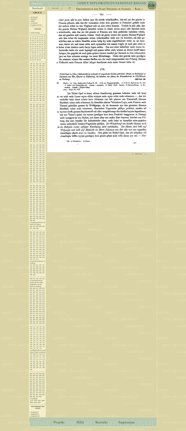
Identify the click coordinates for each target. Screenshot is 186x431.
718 (40, 333)
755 (31, 348)
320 (31, 153)
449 (43, 203)
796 (37, 368)
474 (43, 213)
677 (37, 315)
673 (40, 313)
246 (34, 122)
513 (40, 236)
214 (43, 108)
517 (37, 238)
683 (40, 317)
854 (43, 393)
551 (34, 251)
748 (40, 344)
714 (43, 331)
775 (34, 360)
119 (43, 69)
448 (40, 203)
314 (43, 149)
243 (40, 120)
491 (34, 220)
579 (34, 267)
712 (37, 331)
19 (33, 38)
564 (43, 255)
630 (31, 298)
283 (40, 135)
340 (31, 160)
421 (34, 193)
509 (43, 234)
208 (40, 106)
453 (40, 205)
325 (31, 155)
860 (31, 397)
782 (40, 362)
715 (31, 333)
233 (40, 116)
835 (31, 387)
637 (37, 300)
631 (34, 298)
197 (37, 100)
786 (37, 364)
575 (37, 265)
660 (31, 309)
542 (37, 248)
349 (43, 162)
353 (40, 164)
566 (34, 257)
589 (34, 271)
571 (34, 259)
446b (43, 400)
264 (43, 128)
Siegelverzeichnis (36, 25)
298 (40, 141)
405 (31, 188)
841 (34, 389)
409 (43, 188)
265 (31, 129)
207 (37, 106)
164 (43, 87)
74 (30, 54)
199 (43, 100)
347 (37, 162)
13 (35, 37)
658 (40, 308)
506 (34, 234)
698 (40, 323)
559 (43, 253)
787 (40, 364)
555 (31, 253)
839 (43, 387)
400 (31, 186)
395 (31, 182)
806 (34, 375)
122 (37, 71)
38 (44, 42)
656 (34, 308)
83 (35, 56)
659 (43, 308)
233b (35, 400)
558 (40, 253)
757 (37, 348)
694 (43, 321)
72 (42, 52)
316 (34, 151)
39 (30, 44)
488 (40, 219)
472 (37, 213)
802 (37, 373)
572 (37, 259)
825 (31, 383)
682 (37, 317)
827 (37, 383)
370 (31, 172)
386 (34, 178)
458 (40, 207)
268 (40, 129)
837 (37, 387)
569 (43, 257)
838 (40, 387)
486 (34, 219)
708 (40, 329)
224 (43, 112)
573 (31, 265)
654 (43, 306)
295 (31, 141)
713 (40, 331)
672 (37, 313)
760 (34, 354)
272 (37, 131)
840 (31, 389)
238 (40, 118)
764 (31, 356)
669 (43, 311)
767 (40, 356)
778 (43, 360)
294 (43, 139)
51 (42, 46)
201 (34, 104)
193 (40, 98)
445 (31, 203)
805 (31, 375)
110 (31, 68)
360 (31, 168)
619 (43, 292)
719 (43, 333)
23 (42, 38)
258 (40, 126)
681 (34, 317)
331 (34, 157)
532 (37, 244)
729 (43, 337)
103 (40, 64)
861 (34, 397)
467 (37, 211)
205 (31, 106)
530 (31, 244)
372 (37, 172)
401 (34, 186)
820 (31, 381)
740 (31, 342)
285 (31, 137)
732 (37, 339)
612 (37, 290)
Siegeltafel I (34, 412)
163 (40, 87)
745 (31, 344)
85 (40, 56)
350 (31, 164)
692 (37, 321)
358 (40, 166)
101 (34, 64)
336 (34, 158)
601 (34, 279)
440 (31, 201)
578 (31, 267)
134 (43, 75)
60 (30, 50)
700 (31, 327)
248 (40, 122)
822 (37, 381)
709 (43, 329)
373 (40, 172)
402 (37, 186)
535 (31, 246)
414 (43, 189)
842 (37, 389)
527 (37, 242)
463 (40, 209)
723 (40, 335)
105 (31, 66)
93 (42, 58)
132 (37, 75)
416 (34, 191)
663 (40, 309)
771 (37, 358)
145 (31, 81)
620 (31, 294)
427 (37, 195)
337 (37, 158)
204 (43, 104)
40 (33, 44)
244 (43, 120)
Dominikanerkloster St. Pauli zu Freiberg (37, 223)
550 (31, 251)
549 (43, 249)
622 (37, 294)
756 (34, 348)
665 (31, 311)
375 (31, 174)
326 (34, 155)
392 (37, 180)
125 (31, 73)
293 (40, 139)
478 (40, 215)
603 (40, 279)
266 (34, 129)
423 (40, 193)
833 (40, 385)
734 (43, 339)
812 (37, 377)
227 (37, 114)
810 (31, 377)
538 (40, 246)
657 (37, 308)
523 (40, 240)
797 (40, 368)
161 (34, 87)
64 (40, 50)
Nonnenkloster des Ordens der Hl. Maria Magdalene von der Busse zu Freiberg (36, 283)
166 (34, 89)
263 (40, 128)
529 (43, 242)
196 (34, 100)
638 (40, 300)
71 (40, 52)
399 (43, 182)
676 (34, 315)
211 (34, 108)
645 (31, 304)
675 (31, 315)
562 (37, 255)
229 (43, 114)
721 (34, 335)
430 (31, 197)
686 (34, 319)
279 (43, 133)
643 (40, 302)
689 (43, 319)
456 (34, 207)
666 (34, 311)
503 (40, 232)
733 (40, 339)
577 (43, 265)
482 (37, 217)
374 (43, 172)
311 (34, 149)
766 (37, 356)
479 (43, 215)
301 (34, 145)
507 (37, 234)
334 (43, 157)
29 (40, 40)
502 (37, 232)
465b (31, 402)
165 (31, 89)
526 (34, 242)
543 (40, 248)
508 (40, 234)
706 (34, 329)
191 (34, 98)
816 (34, 379)
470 (31, 213)
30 (42, 40)
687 (37, 319)
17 (44, 37)
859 (43, 395)
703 (40, 327)
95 (30, 60)
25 (30, 40)
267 (37, 129)
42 (37, 44)
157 (37, 85)
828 (40, 383)
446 (34, 203)
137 (37, 77)
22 (40, 38)
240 (31, 120)
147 (37, 81)
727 (37, 337)
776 (37, 360)
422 (37, 193)
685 (31, 319)
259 (43, 126)
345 (31, 162)
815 (31, 379)
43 (40, 44)
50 (40, 46)
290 (31, 139)
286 (34, 137)
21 (37, 38)
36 (40, 42)
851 (34, 393)
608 (40, 288)
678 (40, 315)
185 (31, 97)
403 (40, 186)
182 (37, 95)
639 (43, 300)
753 (40, 346)
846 (34, 391)
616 (34, 292)
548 (40, 249)
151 (34, 83)
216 (34, 110)
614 (43, 290)
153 (40, 83)
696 (34, 323)
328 (40, 155)
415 (31, 191)
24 (44, 38)
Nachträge (34, 399)
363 (40, 168)
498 (34, 228)
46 (30, 46)
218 (40, 110)
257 (37, 126)
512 (37, 236)
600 (31, 279)
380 (31, 176)
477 (37, 215)
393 (40, 180)
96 (33, 60)
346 (34, 162)
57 (40, 48)
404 (43, 186)
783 (43, 362)
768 (43, 356)
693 (40, 321)
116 (34, 69)
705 (31, 329)
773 (43, 358)
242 (37, 120)
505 (31, 234)
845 (31, 391)
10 (44, 35)
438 (40, 199)
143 (40, 79)
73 (44, 52)
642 (37, 302)
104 (43, 64)
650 (31, 306)
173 (40, 91)
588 (31, 271)
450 (31, 205)
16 (42, 37)
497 (31, 228)
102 (37, 64)
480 (31, 217)
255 (31, 126)
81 (30, 56)
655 (31, 308)
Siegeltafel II (35, 414)
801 (34, 373)
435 (31, 199)
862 (37, 397)
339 (43, 158)
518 (40, 238)
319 (43, 151)
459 (43, 207)
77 (37, 54)
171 (34, 91)
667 (37, 311)
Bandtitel (34, 19)
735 (31, 340)
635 (31, 300)
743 (40, 342)
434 (43, 197)
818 (40, 379)
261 (34, 128)
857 (37, 395)
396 (34, 182)
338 (40, 158)
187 (37, 97)
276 (34, 133)
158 (40, 85)
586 (40, 269)
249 (43, 122)
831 (34, 385)
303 (40, 145)
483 (40, 217)
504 (43, 232)
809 (43, 375)
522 (37, 240)
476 (34, 215)
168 (40, 89)
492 (31, 226)
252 (37, 124)
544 (43, 248)
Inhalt (33, 21)
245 (31, 122)
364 (43, 168)
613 (40, 290)
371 (34, 172)
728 (40, 337)
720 (31, 335)
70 (37, 52)
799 (31, 369)
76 (35, 54)
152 (37, 83)
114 (43, 68)
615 (31, 292)
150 (31, 83)
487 (37, 219)
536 (34, 246)
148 (40, 81)
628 (40, 296)
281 (34, 135)
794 (31, 368)
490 (31, 220)
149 (43, 81)
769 (31, 358)
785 (34, 364)
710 (31, 331)
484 (43, 217)
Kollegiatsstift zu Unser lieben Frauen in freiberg (38, 351)
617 (37, 292)
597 (43, 273)
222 (37, 112)
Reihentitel (34, 17)
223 (40, 112)
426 (34, 195)
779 (31, 362)
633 (40, 298)
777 (40, 360)
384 (43, 176)
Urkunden (37, 29)
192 (37, 98)
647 (37, 304)
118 (40, 69)
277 (37, 133)
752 (37, 346)
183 (40, 95)
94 (44, 58)
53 (30, 48)
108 (40, 66)
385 (31, 178)
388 (40, 178)
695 (31, 323)
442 (37, 201)
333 (40, 157)
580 (37, 267)
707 (37, 329)
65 (42, 50)
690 (31, 321)
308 (40, 147)
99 (40, 60)
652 (37, 306)
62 (35, 50)
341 (34, 160)
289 (43, 137)
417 (37, 191)
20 (35, 38)
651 (34, 306)
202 (37, 104)
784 (31, 364)
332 (37, 157)
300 (31, 145)
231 (34, 116)
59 (44, 48)
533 (40, 244)
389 (43, 178)
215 (31, 110)
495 (40, 226)
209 (43, 106)
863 (40, 397)
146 (34, 81)
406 (34, 188)
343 (40, 160)
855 (31, 395)
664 (43, 309)
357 (37, 166)
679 (43, 315)
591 (40, 271)
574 (34, 265)
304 (43, 145)
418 (40, 191)
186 (34, 97)
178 (40, 93)
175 (31, 93)
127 (37, 73)
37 (42, 42)
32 (30, 42)
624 (43, 294)
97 (35, 60)
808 (40, 375)
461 (34, 209)
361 (34, 168)
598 (31, 275)
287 (37, 137)
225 (31, 114)
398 (40, 182)
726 (34, 337)
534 (43, 244)
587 (43, 269)
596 (40, 273)
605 (31, 288)
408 (40, 188)
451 (34, 205)
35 (37, 42)
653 (40, 306)
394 (43, 180)
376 (34, 174)
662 (37, 309)
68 (33, 52)
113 (40, 68)
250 (31, 124)
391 (34, 180)
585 (37, 269)
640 (31, 302)
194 (43, 98)
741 (34, 342)
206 (34, 106)
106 (34, 66)
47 (33, 46)
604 (43, 279)
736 (34, 340)
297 (37, 141)
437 (37, 199)
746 (34, 344)
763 (43, 354)
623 (40, 294)
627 (37, 296)
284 (43, 135)
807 (37, 375)
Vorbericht (34, 23)
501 (34, 232)
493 (34, 226)
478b (35, 402)
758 (40, 348)
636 (34, 300)
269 (43, 129)
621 (34, 294)
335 (31, 158)
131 (34, 75)
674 (43, 313)
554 (43, 251)
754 (43, 346)
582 (43, 267)
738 (40, 340)
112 (37, 68)
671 (34, 313)
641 (34, 302)
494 (37, 226)
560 (31, 255)
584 (34, 269)
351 (34, 164)
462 (37, 209)
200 (31, 104)
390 (31, 180)
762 (40, 354)
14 (37, 37)
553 (40, 251)
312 (37, 149)
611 (34, 290)
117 (37, 69)
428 (40, 195)
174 (43, 91)
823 (40, 381)
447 (37, 203)
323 (40, 153)
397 (37, 182)
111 (34, 68)
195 (31, 100)
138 (40, 77)
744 (43, 342)
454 (43, 205)
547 (37, 249)
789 (31, 366)
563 (40, 255)
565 (31, 257)
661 (34, 309)
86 (42, 56)
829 (43, 383)
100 (31, 64)
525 (31, 242)
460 (31, 209)
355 (31, 166)
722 (37, 335)
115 (31, 69)
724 (43, 335)
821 (34, 381)
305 (31, 147)
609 (43, 288)
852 (37, 393)
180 (31, 95)
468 (40, 211)
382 (37, 176)
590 (37, 271)
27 (35, 40)
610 (31, 290)
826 (34, 383)
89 (33, 58)
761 (37, 354)
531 (34, 244)
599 (34, 275)
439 (43, 199)
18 (30, 38)
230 (31, 116)
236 (34, 118)
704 (43, 327)
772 (40, 358)
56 (37, 48)
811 (34, 377)
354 (43, 164)
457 (37, 207)
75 (33, 54)
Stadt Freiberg (35, 33)
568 (40, 257)
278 (40, 133)
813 (40, 377)
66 (44, 50)
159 (43, 85)
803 (40, 373)
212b (31, 400)
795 (34, 368)
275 (31, 133)
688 (40, 319)
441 (34, 201)
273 (40, 131)
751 (34, 346)
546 (34, 249)
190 (31, 98)
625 (31, 296)
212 (37, 108)
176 (34, 93)
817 (37, 379)
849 (43, 391)
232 (37, 116)
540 (31, 248)
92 (40, 58)
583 (31, 269)
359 (43, 166)
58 (42, 48)
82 (33, 56)
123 (40, 71)
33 (33, 42)
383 (40, 176)
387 (37, 178)
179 (43, 93)
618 (40, 292)
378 (40, 174)
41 (35, 44)
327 (37, 155)
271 (34, 131)
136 (34, 77)
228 (40, 114)
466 (34, 211)
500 (31, 232)
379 (43, 174)
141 (34, 79)
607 (37, 288)
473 (40, 213)
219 (43, 110)
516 (34, 238)
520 (31, 240)
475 (31, 215)
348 (40, 162)
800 (31, 373)
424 (43, 193)
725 (31, 337)
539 (43, 246)
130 (31, 75)
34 (35, 42)
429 (43, 195)
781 (37, 362)
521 (34, 240)
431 (34, 197)
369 (43, 170)
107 (37, 66)
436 (34, 199)
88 (30, 58)
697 (37, 323)
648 (40, 304)
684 (43, 317)
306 (34, 147)
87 (44, 56)
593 (31, 273)
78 (40, 54)
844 (43, 389)
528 (40, 242)
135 (31, 77)
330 (31, 157)
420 (31, 193)
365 (31, 170)
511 (34, 236)
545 (31, 249)
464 (43, 209)
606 (34, 288)
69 (35, 52)
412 (37, 189)
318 (40, 151)
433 (40, 197)
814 (43, 377)
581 (40, 267)
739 (43, 340)
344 (43, 160)
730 (31, 339)
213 (40, 108)
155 (31, 85)
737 (37, 340)
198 (40, 100)
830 (31, 385)
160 (31, 87)
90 (35, 58)
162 (37, 87)
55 (35, 48)
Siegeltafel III (35, 416)
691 (34, 321)
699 (43, 323)
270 (31, 131)
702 (37, 327)
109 (43, 66)
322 (37, 153)
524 (43, 240)
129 (43, 73)
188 (40, 97)
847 (37, 391)
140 (31, 79)
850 (31, 393)
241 (34, 120)
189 (43, 97)
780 (34, 362)
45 (44, 44)
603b (39, 402)
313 (40, 149)
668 (40, 311)
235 (31, 118)
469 (43, 211)
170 (31, 91)
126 (34, 73)
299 (43, 141)
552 (37, 251)
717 (37, 333)
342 (37, 160)
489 (43, 219)
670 (31, 313)
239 (43, 118)
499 (37, 228)
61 (33, 50)
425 (31, 195)
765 (34, 356)
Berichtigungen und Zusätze (37, 407)
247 (37, 122)
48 (35, 46)
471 (34, 213)
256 (34, 126)
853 (40, 393)
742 (37, 342)
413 (40, 189)
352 (37, 164)
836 (34, 387)
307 (37, 147)
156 (34, 85)
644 (43, 302)
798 (43, 368)
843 (40, 389)
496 (43, 226)
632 (37, 298)
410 (31, 189)
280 (31, 135)
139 (43, 77)
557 (37, 253)
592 (43, 271)
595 (37, 273)
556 (34, 253)
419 (43, 191)
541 (34, 248)
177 (37, 93)
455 (31, 207)
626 (34, 296)
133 (40, 75)
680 (31, 317)
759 (31, 354)
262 (37, 128)
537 (37, 246)
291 (34, 139)
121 (34, 71)
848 (40, 391)
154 (43, 83)
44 (42, 44)
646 (34, 304)
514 (43, 236)
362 (37, 168)
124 (43, 71)
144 (43, 79)
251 (34, 124)
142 (37, 79)
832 (37, 385)
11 (30, 37)
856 (34, 395)
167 (37, 89)
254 (43, 124)
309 (43, 147)
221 (34, 112)
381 (34, 176)
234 (43, 116)
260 (31, 128)
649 (43, 304)
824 (43, 381)
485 (31, 219)
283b (39, 400)
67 (30, 52)
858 (40, 395)
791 (37, 366)
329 (43, 155)
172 (37, 91)
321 (34, 153)
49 (37, 46)
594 (34, 273)
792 (40, 366)
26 (33, 40)
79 (42, 54)
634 (43, 298)
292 (37, 139)
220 (31, 112)
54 (33, 48)
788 (43, 364)
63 (37, 50)
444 (43, 201)
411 (34, 189)
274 (43, 131)
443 (40, 201)
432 (37, 197)
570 (31, 259)
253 (40, 124)
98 (37, 60)
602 (37, 279)
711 (34, 331)
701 (34, 327)
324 (43, 153)
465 (31, 211)
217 (37, 110)
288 (40, 137)
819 (43, 379)
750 (31, 346)
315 (31, 151)
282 (37, 135)
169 (43, 89)
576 (40, 265)
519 (43, 238)
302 (37, 145)
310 (31, 149)
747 (37, 344)
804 (43, 373)
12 (33, 37)
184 (43, 95)
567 (37, 257)
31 (44, 40)
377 (37, 174)
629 (43, 296)
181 (34, 95)
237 (37, 118)
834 (43, 385)
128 (40, 73)
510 (31, 236)
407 (37, 188)
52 (44, 46)
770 (34, 358)
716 (34, 333)
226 (34, 114)
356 (34, 166)
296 (34, 141)
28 (37, 40)
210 (31, 108)
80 (44, 54)
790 (34, 366)
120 (31, 71)
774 (31, 360)
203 (40, 104)
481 (34, 217)
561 (34, 255)
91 (37, 58)
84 (37, 56)
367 (37, 170)
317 (37, 151)
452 (37, 205)
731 (34, 339)
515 (31, 238)
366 (34, 170)
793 (43, 366)
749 (43, 344)
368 (40, 170)
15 (40, 37)
